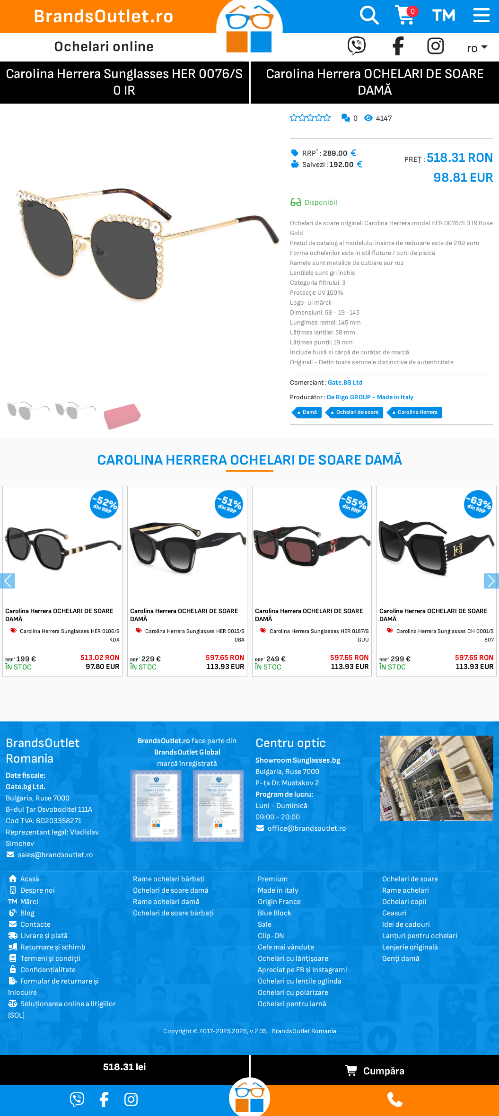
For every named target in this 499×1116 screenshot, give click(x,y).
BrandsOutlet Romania (304, 1031)
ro (472, 48)
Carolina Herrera (418, 412)
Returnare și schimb (47, 947)
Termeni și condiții (44, 958)
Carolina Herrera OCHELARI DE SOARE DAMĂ (59, 615)
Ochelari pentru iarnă (292, 1004)
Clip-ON (271, 935)
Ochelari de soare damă (171, 890)
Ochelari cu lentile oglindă (299, 981)
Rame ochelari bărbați (169, 879)
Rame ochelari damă (166, 901)
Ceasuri (394, 913)
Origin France (279, 901)
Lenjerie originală (410, 947)
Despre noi (31, 890)
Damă (310, 412)
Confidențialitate (42, 970)
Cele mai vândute (286, 947)
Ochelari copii (404, 901)
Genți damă (401, 958)
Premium (273, 879)
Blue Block (274, 913)
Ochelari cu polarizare (293, 992)
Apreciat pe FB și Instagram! (302, 970)
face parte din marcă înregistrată (187, 752)
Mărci (23, 901)
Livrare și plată (38, 935)
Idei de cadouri (406, 924)
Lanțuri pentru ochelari (419, 935)
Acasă (23, 879)
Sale (264, 924)
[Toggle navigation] (481, 16)
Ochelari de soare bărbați (173, 913)
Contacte (29, 924)
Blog (21, 913)
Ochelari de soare (357, 412)
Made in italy (278, 890)
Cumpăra (374, 1071)
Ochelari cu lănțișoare (293, 958)
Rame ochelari (405, 890)
